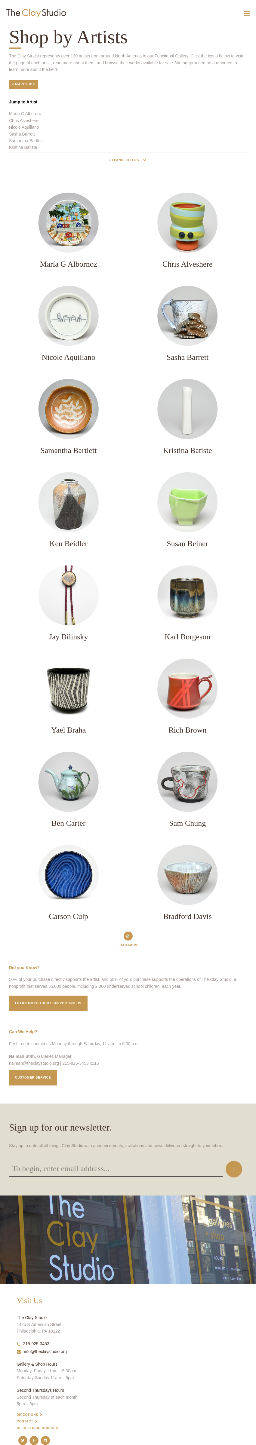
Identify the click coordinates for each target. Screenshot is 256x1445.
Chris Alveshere (24, 120)
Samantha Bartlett (26, 140)
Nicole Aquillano (24, 127)
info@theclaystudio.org (42, 1351)
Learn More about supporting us (48, 1003)
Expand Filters (124, 160)
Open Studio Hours (35, 1428)
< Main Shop (23, 84)
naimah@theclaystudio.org (34, 1063)
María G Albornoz (25, 113)
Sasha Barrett (22, 134)
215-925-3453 (33, 1343)
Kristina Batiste (23, 147)
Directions (28, 1414)
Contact (25, 1421)
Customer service (33, 1077)
